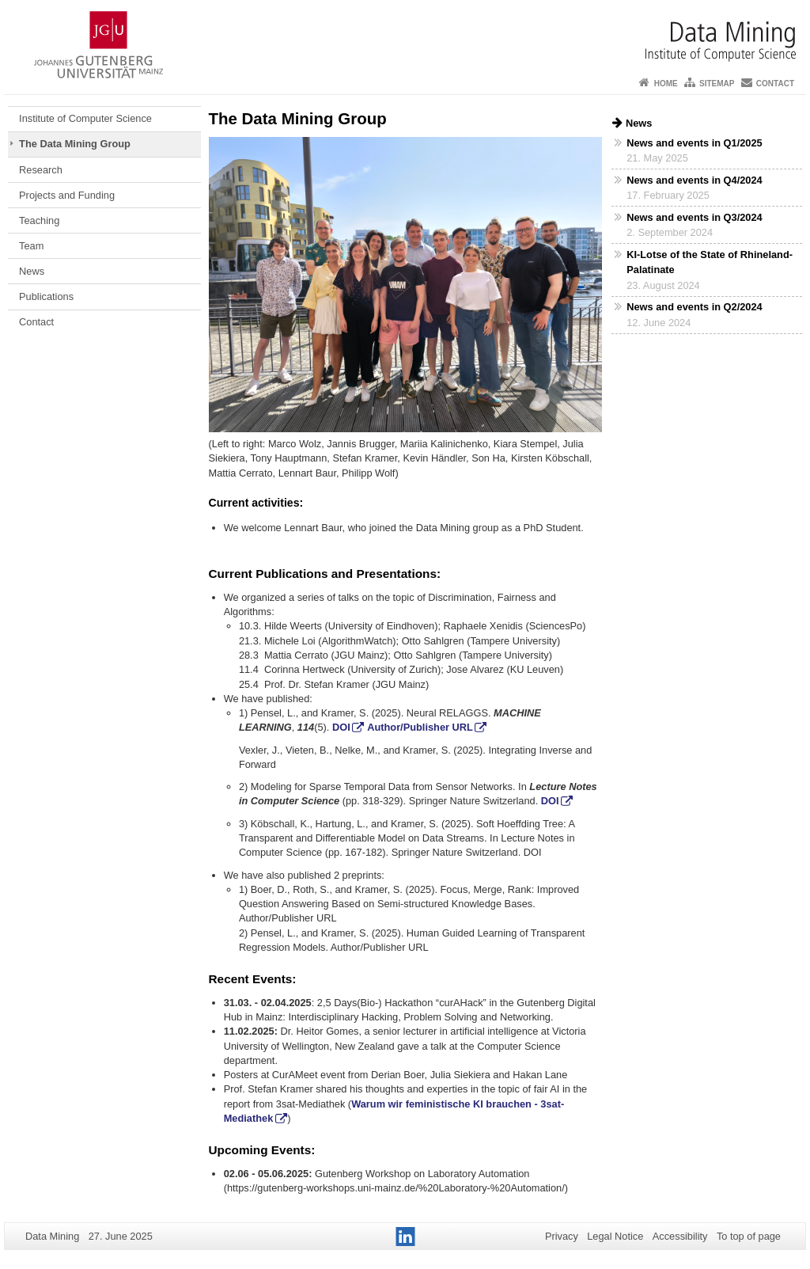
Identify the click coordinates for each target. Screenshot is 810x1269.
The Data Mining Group (75, 144)
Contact (775, 83)
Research (40, 170)
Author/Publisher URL (420, 727)
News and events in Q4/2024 (694, 180)
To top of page (749, 1236)
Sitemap (716, 83)
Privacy (561, 1236)
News (31, 271)
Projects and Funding (67, 195)
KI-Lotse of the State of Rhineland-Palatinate (709, 262)
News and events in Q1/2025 (694, 143)
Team (31, 246)
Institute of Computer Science (85, 118)
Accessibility (680, 1236)
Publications (46, 296)
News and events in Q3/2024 (694, 217)
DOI (341, 727)
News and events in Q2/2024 (694, 307)
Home (666, 83)
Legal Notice (615, 1236)
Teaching (39, 220)
